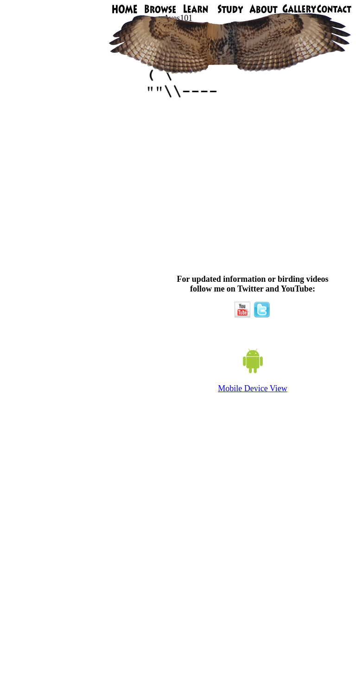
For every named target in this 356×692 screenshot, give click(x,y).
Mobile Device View (252, 388)
